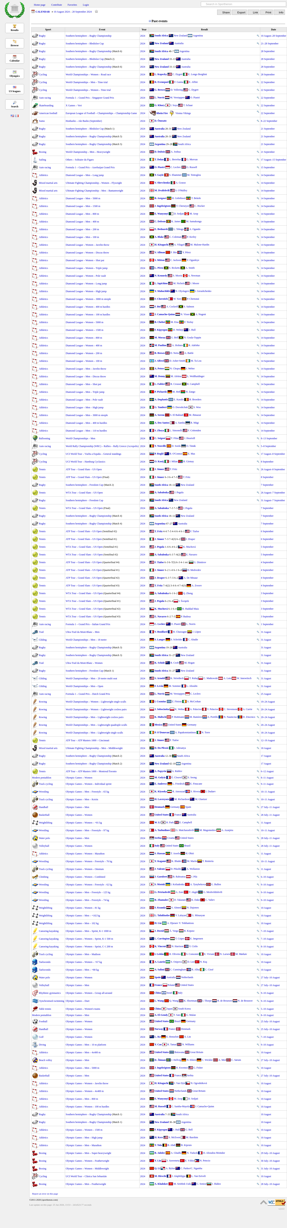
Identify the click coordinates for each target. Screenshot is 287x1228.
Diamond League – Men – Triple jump (85, 391)
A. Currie (247, 709)
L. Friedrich (178, 783)
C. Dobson (160, 221)
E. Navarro (191, 554)
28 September (268, 51)
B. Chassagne (180, 631)
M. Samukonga (193, 221)
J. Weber (190, 368)
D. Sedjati (179, 213)
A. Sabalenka (162, 492)
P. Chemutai (193, 298)
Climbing (43, 876)
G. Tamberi (161, 407)
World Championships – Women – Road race (88, 74)
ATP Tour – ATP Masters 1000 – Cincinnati (87, 740)
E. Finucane (196, 783)
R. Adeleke (194, 345)
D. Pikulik (176, 868)
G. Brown (160, 89)
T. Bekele (196, 198)
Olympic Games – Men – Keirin (82, 799)
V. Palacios (212, 709)
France (177, 814)
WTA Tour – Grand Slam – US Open (84, 492)
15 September (268, 167)
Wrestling (44, 791)
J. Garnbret (161, 876)
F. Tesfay (188, 322)
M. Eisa (174, 322)
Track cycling (46, 783)
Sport (48, 29)
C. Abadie (193, 639)
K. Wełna (179, 709)
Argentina (198, 35)
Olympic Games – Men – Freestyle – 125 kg (88, 892)
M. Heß (176, 391)
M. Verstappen (177, 97)
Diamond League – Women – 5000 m (84, 322)
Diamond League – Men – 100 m (82, 237)
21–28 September (269, 43)
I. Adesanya (180, 747)
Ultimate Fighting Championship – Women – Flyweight (94, 182)
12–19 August (268, 740)
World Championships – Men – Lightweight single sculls (94, 732)
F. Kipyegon (161, 329)
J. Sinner (159, 469)
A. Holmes (177, 345)
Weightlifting (45, 822)
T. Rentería (208, 861)
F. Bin (174, 252)
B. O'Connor (176, 453)
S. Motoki (160, 884)
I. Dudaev (210, 791)
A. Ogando (194, 229)
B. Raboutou (179, 876)
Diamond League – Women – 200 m (84, 353)
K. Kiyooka (161, 791)
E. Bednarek (161, 229)
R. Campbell (193, 384)
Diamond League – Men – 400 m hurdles (86, 422)
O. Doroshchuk (180, 407)
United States (174, 724)
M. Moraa (160, 337)
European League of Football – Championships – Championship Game (101, 113)
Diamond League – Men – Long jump (85, 175)
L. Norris (159, 97)
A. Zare (179, 892)
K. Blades (176, 861)
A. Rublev (177, 771)
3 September (267, 593)
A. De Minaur (191, 577)
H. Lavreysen (162, 799)
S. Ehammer (175, 174)
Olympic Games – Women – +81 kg (84, 822)
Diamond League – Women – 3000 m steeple (88, 299)
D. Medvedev (194, 570)
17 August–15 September (273, 159)
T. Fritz (173, 469)
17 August (266, 755)
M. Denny (160, 376)
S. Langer (160, 639)
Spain (188, 806)
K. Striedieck (177, 678)
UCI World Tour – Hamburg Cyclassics (85, 461)
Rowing (43, 701)
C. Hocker (200, 205)
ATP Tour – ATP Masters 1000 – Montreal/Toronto (91, 771)
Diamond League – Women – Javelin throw (87, 244)
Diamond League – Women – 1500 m (84, 330)
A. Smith (190, 267)
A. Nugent (200, 314)
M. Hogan (189, 662)
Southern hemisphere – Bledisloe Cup (85, 43)
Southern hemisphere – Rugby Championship (88, 35)
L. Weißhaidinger (195, 376)
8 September (267, 461)
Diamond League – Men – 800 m (82, 213)
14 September (268, 175)
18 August (266, 748)
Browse (15, 45)
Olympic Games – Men (77, 807)
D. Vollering (176, 89)
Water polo (44, 838)
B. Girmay (188, 461)
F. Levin (159, 686)
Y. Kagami (160, 861)
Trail (41, 632)
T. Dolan (159, 159)
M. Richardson (181, 799)
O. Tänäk (191, 445)
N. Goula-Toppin (192, 337)
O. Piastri (195, 97)
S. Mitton (160, 260)
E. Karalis (179, 399)
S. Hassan (160, 853)
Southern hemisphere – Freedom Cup (84, 484)
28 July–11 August (270, 814)
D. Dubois (160, 151)
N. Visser (185, 314)
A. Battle (188, 353)
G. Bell (174, 337)
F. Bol (158, 306)
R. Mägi (195, 422)
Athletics (43, 175)
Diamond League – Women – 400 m (84, 345)
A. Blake (159, 236)
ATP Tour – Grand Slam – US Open (84, 469)
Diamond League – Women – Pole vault (86, 275)
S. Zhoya (159, 430)
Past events (160, 21)
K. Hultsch (160, 716)
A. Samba (180, 422)
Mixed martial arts (48, 182)
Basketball (44, 814)
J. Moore (194, 283)
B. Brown (160, 353)
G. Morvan (192, 159)
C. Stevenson (230, 709)
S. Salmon (189, 306)
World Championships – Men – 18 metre (86, 639)
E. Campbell (185, 822)
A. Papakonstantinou (185, 732)
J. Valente (160, 868)
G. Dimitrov (200, 562)
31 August (266, 632)
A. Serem (159, 415)
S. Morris (177, 275)
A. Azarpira (227, 830)
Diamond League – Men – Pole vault (84, 399)
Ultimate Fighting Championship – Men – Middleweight (94, 748)
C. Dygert (177, 74)
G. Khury (160, 105)
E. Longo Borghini (197, 74)
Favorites (72, 4)
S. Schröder (176, 639)
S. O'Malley (181, 190)
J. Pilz (194, 876)
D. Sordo (176, 445)
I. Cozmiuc (160, 701)
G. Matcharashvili (185, 830)
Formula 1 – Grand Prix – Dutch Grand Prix (88, 693)
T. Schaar (188, 105)
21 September (268, 128)
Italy (157, 845)
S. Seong (192, 777)
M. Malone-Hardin (199, 244)
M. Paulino (161, 345)
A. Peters (159, 368)
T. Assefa (175, 853)
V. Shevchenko (162, 182)
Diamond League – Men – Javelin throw (86, 368)
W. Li (157, 822)
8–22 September (269, 120)
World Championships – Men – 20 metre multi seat (91, 678)
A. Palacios (195, 709)
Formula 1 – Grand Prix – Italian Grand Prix (88, 624)
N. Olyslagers (182, 291)
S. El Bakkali (176, 415)
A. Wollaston (193, 868)
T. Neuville (160, 445)
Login (86, 4)
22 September (268, 82)
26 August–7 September (273, 492)
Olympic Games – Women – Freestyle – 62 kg (89, 884)
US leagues (14, 91)
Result (204, 29)
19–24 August (268, 701)
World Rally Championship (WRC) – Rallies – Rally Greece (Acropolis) (102, 446)
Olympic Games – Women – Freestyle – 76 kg (89, 861)
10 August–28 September (273, 35)
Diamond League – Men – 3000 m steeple (87, 415)
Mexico (158, 724)
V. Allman (160, 252)
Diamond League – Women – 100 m (84, 361)
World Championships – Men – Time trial (87, 82)
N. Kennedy (161, 275)
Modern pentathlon (41, 777)
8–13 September (269, 438)
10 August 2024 (62, 11)
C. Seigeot (160, 438)
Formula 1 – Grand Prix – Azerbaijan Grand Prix (90, 167)
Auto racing (45, 97)
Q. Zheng (188, 593)
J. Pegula (178, 492)
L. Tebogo (178, 229)
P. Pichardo (161, 391)
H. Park (170, 822)
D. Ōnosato (161, 120)
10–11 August (268, 791)
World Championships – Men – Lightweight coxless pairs (95, 717)
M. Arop (194, 213)
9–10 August (267, 884)
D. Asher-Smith (177, 360)
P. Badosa (186, 616)
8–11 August (267, 777)
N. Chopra (175, 368)
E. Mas (191, 453)
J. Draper (190, 539)
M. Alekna (176, 376)
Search (14, 106)
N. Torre (206, 732)
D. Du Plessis (161, 747)
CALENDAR (43, 11)
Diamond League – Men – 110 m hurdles (86, 430)
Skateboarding (46, 105)
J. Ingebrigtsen (163, 205)
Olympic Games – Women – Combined (85, 876)
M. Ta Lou (196, 360)
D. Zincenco (249, 716)
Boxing (42, 151)
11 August (266, 822)
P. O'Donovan (162, 732)
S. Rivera (195, 791)
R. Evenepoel (162, 82)
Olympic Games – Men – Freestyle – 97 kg (87, 830)
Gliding (43, 639)
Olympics (15, 76)
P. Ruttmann (178, 716)
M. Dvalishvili (162, 190)
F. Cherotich (161, 298)
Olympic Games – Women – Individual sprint (88, 783)
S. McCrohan (194, 701)
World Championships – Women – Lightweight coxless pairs (96, 709)
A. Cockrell (172, 306)
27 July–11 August (270, 807)
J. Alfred (159, 360)
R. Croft (174, 662)
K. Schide (160, 662)
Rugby (42, 35)
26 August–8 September (273, 469)
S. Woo (197, 407)
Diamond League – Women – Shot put (85, 260)
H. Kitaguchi (161, 244)
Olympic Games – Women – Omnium (85, 869)
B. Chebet (160, 322)
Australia (178, 43)
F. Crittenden (194, 430)
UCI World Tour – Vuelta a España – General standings (93, 453)
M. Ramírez (196, 716)
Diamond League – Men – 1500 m (83, 206)
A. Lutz (227, 678)
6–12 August (267, 771)
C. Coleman (175, 236)
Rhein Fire (162, 113)
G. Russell (192, 167)
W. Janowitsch (244, 678)
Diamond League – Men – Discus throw (86, 376)
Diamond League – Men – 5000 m (83, 198)
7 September (267, 484)
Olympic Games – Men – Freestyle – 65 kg (87, 791)
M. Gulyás (160, 777)
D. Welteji (178, 329)
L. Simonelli (176, 430)
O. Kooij (159, 461)
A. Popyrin (160, 771)
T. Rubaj (193, 678)
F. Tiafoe (194, 531)
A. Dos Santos (162, 422)
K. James (176, 221)
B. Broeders (195, 399)
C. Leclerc (175, 167)
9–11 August (267, 783)
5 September (267, 546)
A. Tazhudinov (162, 830)
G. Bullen (216, 884)
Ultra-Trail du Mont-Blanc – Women (84, 663)
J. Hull (192, 329)
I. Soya (174, 105)
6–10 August (267, 876)
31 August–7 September (273, 500)
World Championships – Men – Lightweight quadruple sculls (96, 724)
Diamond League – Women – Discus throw (87, 252)
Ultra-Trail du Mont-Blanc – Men (83, 632)
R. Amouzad (178, 791)
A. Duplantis (161, 399)
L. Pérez (159, 267)
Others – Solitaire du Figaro (80, 159)
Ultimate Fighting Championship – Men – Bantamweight (94, 190)
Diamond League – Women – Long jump (86, 283)
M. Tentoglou (194, 174)
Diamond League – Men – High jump (85, 407)
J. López (196, 631)
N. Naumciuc (230, 716)
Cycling (43, 74)
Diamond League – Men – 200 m (82, 229)
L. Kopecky (161, 74)
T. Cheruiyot (182, 205)
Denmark (160, 806)
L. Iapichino (161, 283)
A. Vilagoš (179, 244)
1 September (267, 624)
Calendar (15, 60)
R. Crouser (175, 384)
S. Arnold (160, 678)
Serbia (158, 837)
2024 (142, 35)
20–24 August (268, 709)
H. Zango (190, 391)
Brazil (187, 845)
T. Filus (174, 438)
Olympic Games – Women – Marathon (85, 853)
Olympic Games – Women (79, 777)
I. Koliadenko (177, 884)
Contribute (56, 4)
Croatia (170, 837)
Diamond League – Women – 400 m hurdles (88, 306)
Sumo (42, 120)
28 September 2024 (82, 11)
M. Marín (192, 861)
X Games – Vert (74, 105)
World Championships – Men (80, 438)
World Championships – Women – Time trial (88, 90)
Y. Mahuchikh (162, 291)
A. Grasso (181, 182)
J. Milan (173, 461)
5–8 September (268, 446)
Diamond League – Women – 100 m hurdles (88, 314)
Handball (43, 807)
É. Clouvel (176, 777)
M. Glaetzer (201, 799)
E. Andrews (161, 783)
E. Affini (193, 82)
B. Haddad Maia (190, 608)
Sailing (42, 159)
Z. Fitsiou (177, 701)
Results (14, 30)
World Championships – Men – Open (84, 686)
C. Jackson (175, 260)
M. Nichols (178, 283)
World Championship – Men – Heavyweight (88, 151)
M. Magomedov (208, 830)
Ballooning (44, 438)
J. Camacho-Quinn (165, 314)
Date (273, 29)
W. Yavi (177, 298)
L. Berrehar (175, 159)
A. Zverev (197, 585)
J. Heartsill (189, 438)
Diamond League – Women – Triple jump (87, 268)
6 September (267, 531)
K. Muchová (189, 546)
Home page (39, 4)
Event (102, 29)
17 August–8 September (273, 453)
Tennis (42, 469)
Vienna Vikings (183, 113)
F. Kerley (191, 236)
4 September (267, 562)
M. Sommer (175, 686)
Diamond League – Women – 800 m (84, 337)
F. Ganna (178, 82)
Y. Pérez (186, 252)
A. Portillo (213, 716)
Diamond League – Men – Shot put (83, 384)
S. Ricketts (174, 267)
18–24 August (268, 732)
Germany (191, 724)
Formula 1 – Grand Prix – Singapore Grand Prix (90, 97)
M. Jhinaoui (195, 415)
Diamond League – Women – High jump (86, 291)
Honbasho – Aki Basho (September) (84, 120)
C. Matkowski (211, 678)
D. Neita (174, 353)
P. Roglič (159, 453)
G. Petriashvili (162, 892)
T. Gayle (159, 174)
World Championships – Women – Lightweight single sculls (96, 701)
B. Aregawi (160, 198)
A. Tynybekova (198, 884)
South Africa (161, 35)
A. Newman (194, 275)
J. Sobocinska (162, 709)
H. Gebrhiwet (179, 198)
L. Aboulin (192, 686)
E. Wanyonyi (161, 213)
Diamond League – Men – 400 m (82, 221)
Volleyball (44, 845)
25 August (266, 693)
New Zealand (180, 35)
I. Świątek (184, 601)
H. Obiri (190, 853)
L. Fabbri (160, 384)
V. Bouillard (161, 631)
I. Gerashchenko (203, 291)
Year (144, 29)
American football (48, 113)
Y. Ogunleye (193, 260)
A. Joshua (176, 151)
